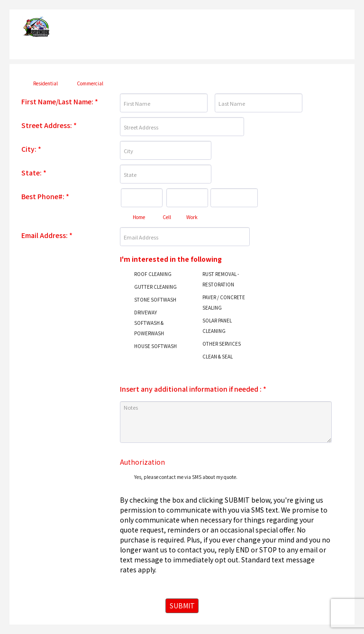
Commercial (90, 83)
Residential (45, 83)
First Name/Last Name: (59, 101)
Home (139, 217)
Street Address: (49, 125)
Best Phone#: (45, 196)
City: (31, 149)
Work (192, 217)
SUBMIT (182, 605)
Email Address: (47, 235)
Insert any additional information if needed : (193, 389)
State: (33, 172)
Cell (167, 217)
